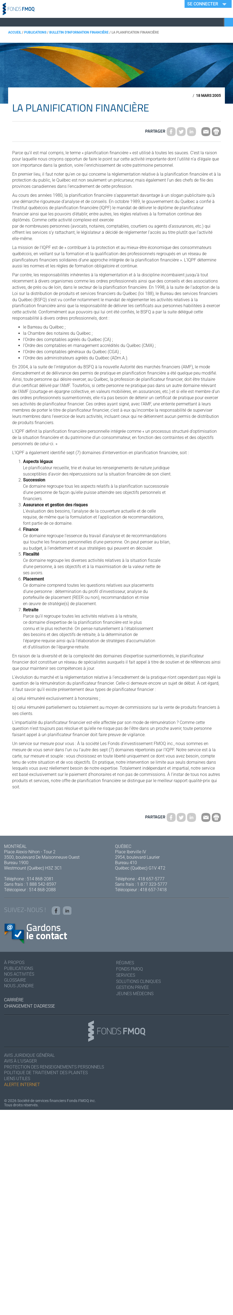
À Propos (14, 963)
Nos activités (19, 975)
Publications (35, 32)
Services (125, 975)
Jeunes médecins (134, 994)
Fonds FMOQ (129, 969)
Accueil (14, 32)
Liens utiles (17, 1080)
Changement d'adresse (29, 1006)
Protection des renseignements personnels (54, 1068)
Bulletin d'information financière (79, 32)
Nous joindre (19, 987)
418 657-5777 (151, 878)
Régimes (125, 963)
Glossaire (15, 981)
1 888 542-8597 (41, 884)
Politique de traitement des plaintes (46, 1074)
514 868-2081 (40, 878)
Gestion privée (132, 988)
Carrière (14, 1000)
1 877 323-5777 (152, 884)
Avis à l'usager (20, 1062)
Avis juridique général (29, 1056)
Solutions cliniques (138, 982)
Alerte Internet (22, 1085)
